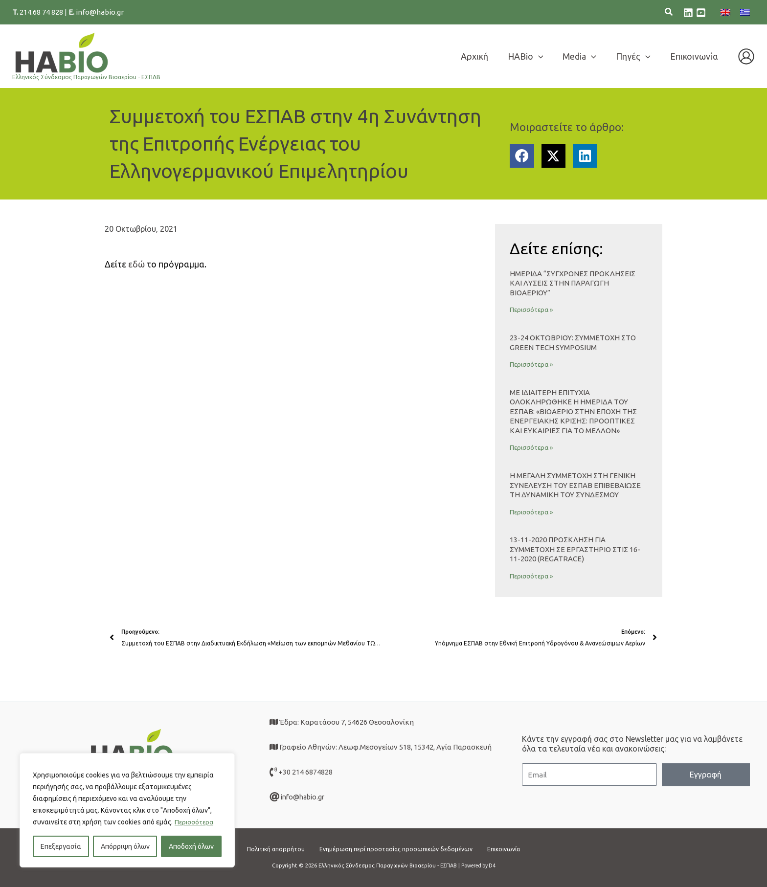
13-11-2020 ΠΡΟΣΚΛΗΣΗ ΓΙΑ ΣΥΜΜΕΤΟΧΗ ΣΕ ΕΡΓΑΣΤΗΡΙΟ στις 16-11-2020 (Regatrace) (575, 549)
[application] (545, 56)
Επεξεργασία (61, 846)
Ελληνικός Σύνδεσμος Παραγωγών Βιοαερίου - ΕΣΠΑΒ (86, 77)
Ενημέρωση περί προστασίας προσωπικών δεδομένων (398, 848)
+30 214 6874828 (305, 772)
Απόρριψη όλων (125, 846)
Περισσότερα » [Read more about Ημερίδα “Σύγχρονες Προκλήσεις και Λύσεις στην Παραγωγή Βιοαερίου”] (531, 309)
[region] (127, 810)
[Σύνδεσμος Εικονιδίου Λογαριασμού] (746, 56)
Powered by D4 (478, 866)
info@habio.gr (100, 12)
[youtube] (701, 13)
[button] (669, 13)
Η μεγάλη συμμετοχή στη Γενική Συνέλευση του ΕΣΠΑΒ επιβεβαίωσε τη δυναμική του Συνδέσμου (575, 485)
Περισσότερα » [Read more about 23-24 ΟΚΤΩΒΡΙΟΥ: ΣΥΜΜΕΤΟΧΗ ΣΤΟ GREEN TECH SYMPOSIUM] (531, 364)
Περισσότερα (196, 822)
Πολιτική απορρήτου (263, 848)
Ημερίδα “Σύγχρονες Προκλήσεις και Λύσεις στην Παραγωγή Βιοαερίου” (572, 283)
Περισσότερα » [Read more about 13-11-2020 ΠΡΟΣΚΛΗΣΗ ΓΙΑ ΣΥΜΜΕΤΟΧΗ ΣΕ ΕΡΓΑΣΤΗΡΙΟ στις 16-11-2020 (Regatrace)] (531, 576)
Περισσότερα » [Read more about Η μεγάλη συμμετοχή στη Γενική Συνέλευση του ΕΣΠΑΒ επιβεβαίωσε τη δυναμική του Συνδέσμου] (531, 512)
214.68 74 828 (42, 12)
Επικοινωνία (518, 848)
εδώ (136, 264)
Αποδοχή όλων (191, 846)
